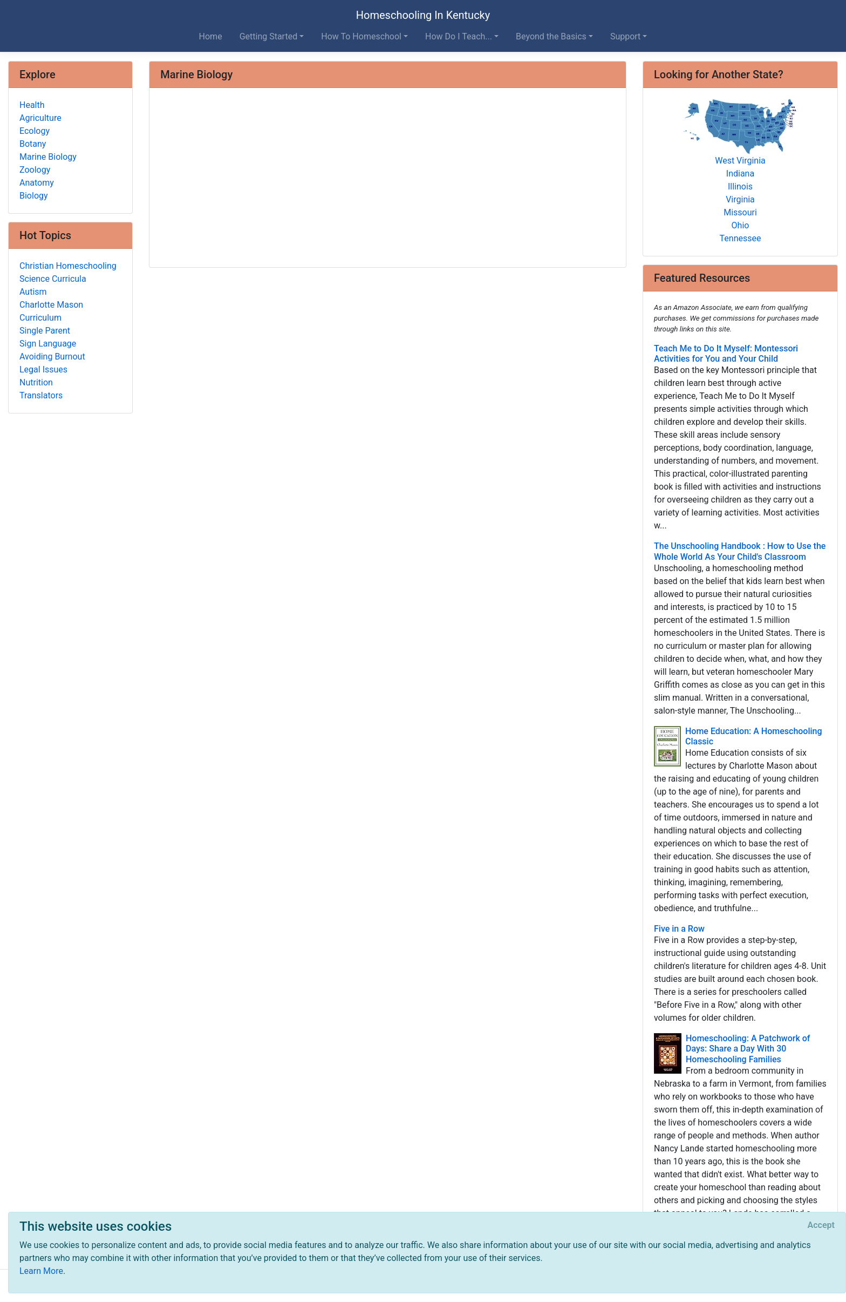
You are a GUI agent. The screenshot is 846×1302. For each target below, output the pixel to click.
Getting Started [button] (269, 36)
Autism (33, 292)
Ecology (34, 131)
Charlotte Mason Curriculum (51, 311)
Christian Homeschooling (68, 266)
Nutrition (36, 382)
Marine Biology (48, 157)
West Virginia (740, 160)
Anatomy (36, 183)
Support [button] (625, 36)
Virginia (740, 199)
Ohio (740, 225)
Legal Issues (43, 369)
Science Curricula (52, 279)
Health (32, 105)
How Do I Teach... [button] (458, 36)
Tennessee (740, 238)
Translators (41, 395)
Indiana (740, 173)
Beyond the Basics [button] (551, 36)
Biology (33, 196)
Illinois (740, 186)
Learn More (41, 1271)
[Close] (821, 1225)
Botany (32, 144)
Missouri (740, 212)
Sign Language (47, 343)
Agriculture (40, 118)
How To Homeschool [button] (361, 36)
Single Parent (44, 331)
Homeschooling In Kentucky (423, 15)
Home (210, 36)
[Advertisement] (387, 178)
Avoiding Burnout (52, 356)
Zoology (34, 170)
